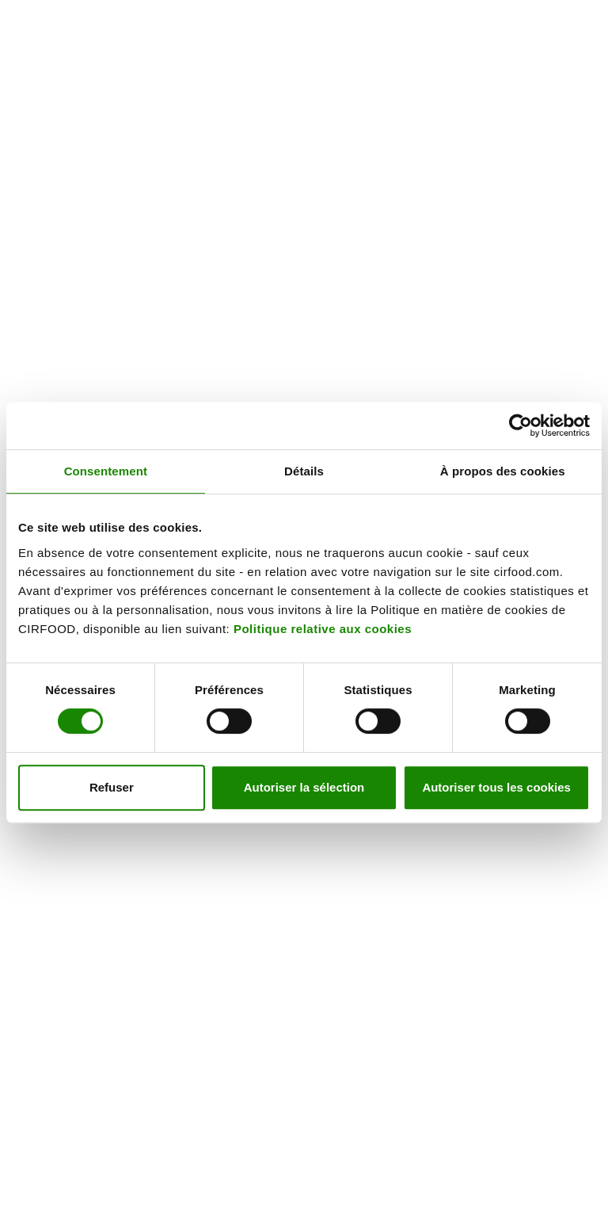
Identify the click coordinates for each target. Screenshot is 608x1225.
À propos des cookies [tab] (502, 471)
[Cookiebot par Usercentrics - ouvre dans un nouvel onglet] (520, 425)
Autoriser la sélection (304, 787)
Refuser (111, 787)
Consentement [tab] (105, 471)
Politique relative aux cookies (323, 628)
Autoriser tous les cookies (496, 787)
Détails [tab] (304, 471)
